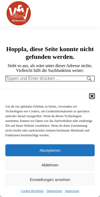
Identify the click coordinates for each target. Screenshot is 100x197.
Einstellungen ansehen (50, 179)
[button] (92, 96)
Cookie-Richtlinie (32, 191)
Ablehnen (50, 165)
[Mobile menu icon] (92, 13)
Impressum (72, 191)
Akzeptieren (50, 150)
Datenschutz (54, 191)
